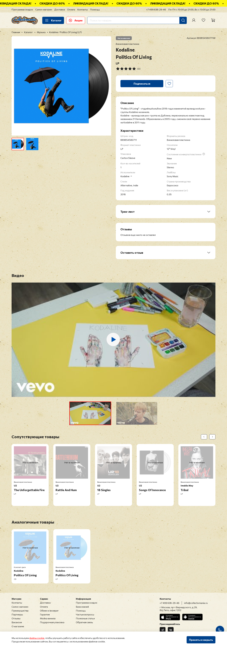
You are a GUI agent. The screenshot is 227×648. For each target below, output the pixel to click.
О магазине (18, 626)
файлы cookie (36, 638)
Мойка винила (47, 618)
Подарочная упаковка (52, 622)
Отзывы (16, 618)
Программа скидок (22, 9)
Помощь (95, 9)
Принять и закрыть (201, 639)
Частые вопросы (85, 614)
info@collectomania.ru (196, 603)
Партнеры (17, 614)
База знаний (82, 606)
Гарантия (45, 614)
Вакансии (17, 622)
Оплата (71, 9)
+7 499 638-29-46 (156, 9)
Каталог (53, 20)
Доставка (59, 9)
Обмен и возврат (49, 610)
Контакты (82, 9)
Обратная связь (84, 622)
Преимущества (20, 610)
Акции (76, 20)
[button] (90, 413)
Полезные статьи (85, 618)
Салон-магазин (43, 9)
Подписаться (142, 83)
